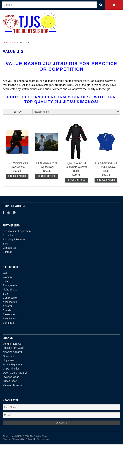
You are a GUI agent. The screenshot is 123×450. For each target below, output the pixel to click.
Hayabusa (9, 360)
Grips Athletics (11, 368)
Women (7, 277)
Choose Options (17, 176)
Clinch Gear (10, 381)
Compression (10, 297)
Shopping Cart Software (23, 439)
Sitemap (7, 251)
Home (6, 43)
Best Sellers (10, 318)
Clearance (9, 314)
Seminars (8, 322)
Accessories (10, 301)
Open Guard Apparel (15, 372)
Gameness (9, 356)
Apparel (7, 306)
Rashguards (10, 285)
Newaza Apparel (12, 351)
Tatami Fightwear (13, 364)
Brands (7, 310)
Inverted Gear (11, 376)
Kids (5, 281)
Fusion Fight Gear (13, 347)
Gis (14, 43)
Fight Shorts (10, 289)
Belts (6, 293)
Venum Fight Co (12, 343)
